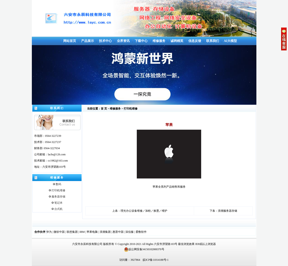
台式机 (57, 209)
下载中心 (141, 41)
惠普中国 (117, 231)
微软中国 (59, 231)
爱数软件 (141, 231)
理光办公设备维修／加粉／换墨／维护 (144, 210)
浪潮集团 (105, 231)
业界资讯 (123, 41)
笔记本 (57, 202)
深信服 (129, 231)
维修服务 (159, 41)
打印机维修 (57, 190)
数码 (57, 184)
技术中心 (105, 41)
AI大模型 (230, 41)
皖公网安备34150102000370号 (144, 249)
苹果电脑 (92, 231)
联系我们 (212, 41)
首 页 (104, 108)
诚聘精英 (176, 41)
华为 (49, 231)
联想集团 (72, 231)
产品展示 (87, 41)
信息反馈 (194, 41)
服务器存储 (57, 196)
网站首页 (69, 41)
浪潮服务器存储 (227, 210)
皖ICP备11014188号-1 (155, 259)
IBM (82, 231)
